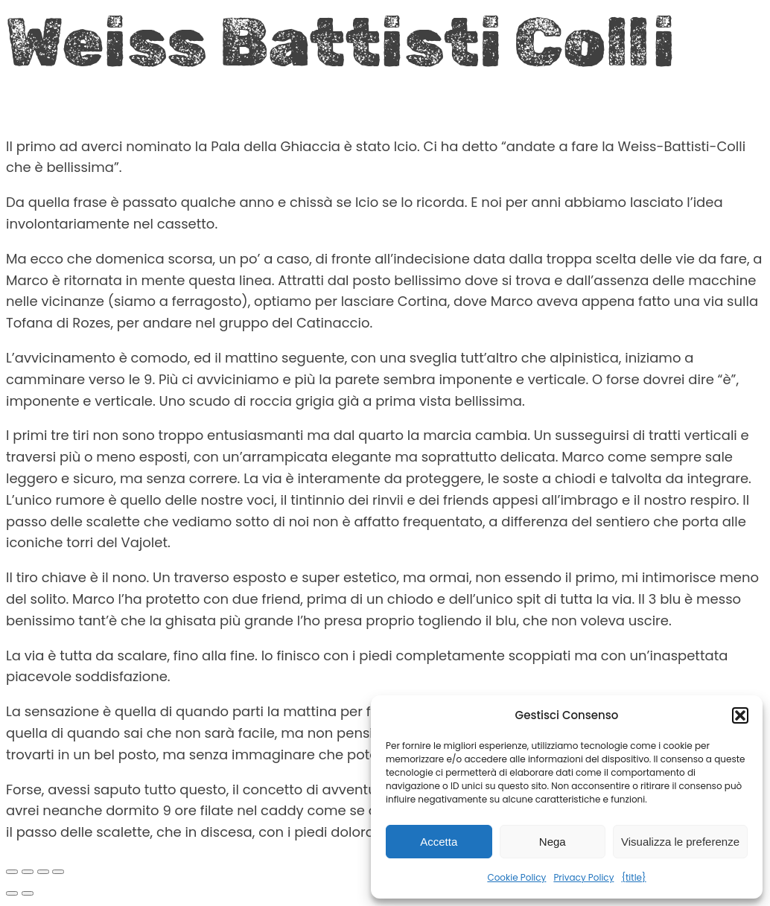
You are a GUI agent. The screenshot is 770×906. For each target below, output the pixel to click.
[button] (740, 715)
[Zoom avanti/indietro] (12, 872)
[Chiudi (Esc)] (58, 872)
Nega (552, 841)
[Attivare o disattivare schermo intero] (28, 872)
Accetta (438, 841)
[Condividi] (43, 872)
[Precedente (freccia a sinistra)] (12, 893)
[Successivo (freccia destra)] (28, 893)
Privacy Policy (583, 877)
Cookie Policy (516, 877)
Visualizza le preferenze (680, 841)
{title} (633, 877)
